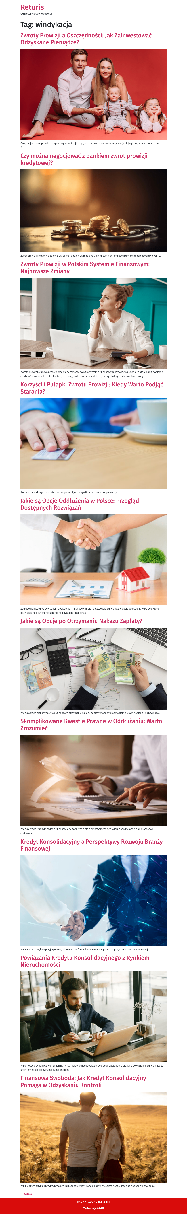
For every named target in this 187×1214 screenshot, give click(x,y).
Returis (32, 7)
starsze (26, 1193)
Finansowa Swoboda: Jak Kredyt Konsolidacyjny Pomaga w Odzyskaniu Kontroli (83, 1081)
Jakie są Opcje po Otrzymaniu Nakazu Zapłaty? (81, 621)
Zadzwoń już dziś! (93, 1208)
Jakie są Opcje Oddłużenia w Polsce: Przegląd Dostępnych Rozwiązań (79, 504)
